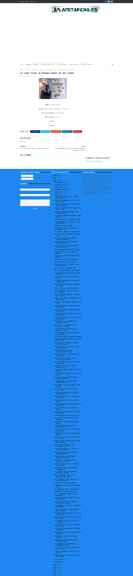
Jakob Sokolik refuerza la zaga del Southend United (66, 387)
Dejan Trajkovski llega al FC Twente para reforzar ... (67, 289)
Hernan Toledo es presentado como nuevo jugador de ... (68, 527)
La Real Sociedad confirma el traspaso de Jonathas (67, 406)
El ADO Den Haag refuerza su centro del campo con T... (68, 507)
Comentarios (26, 173)
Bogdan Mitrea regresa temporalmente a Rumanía (67, 416)
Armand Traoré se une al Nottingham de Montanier (68, 428)
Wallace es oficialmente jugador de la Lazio (67, 296)
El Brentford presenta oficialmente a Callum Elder (67, 304)
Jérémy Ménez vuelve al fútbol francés (67, 226)
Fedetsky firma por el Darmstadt (65, 485)
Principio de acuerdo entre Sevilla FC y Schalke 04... (67, 275)
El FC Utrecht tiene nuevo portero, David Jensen (66, 383)
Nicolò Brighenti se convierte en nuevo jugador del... (68, 356)
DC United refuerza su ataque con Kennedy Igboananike (66, 232)
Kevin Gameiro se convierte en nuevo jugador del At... (67, 341)
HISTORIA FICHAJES (87, 64)
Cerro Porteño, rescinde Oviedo (65, 262)
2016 (55, 174)
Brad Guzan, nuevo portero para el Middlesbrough (66, 462)
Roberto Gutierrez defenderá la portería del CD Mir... (65, 450)
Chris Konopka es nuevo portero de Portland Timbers (66, 473)
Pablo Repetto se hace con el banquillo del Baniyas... (68, 500)
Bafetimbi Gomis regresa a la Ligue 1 (67, 409)
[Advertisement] (32, 33)
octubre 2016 (59, 181)
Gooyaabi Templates (50, 573)
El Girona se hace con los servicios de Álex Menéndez (68, 312)
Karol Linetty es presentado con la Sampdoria (66, 412)
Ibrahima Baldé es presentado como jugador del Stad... (66, 206)
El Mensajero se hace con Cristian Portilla (66, 530)
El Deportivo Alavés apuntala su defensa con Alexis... (65, 454)
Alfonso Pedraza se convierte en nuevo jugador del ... (67, 492)
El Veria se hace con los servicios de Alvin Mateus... (67, 424)
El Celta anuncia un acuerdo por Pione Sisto (67, 228)
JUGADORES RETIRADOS (32, 64)
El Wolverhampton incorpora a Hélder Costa (67, 394)
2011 (55, 568)
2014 (55, 561)
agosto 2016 (59, 186)
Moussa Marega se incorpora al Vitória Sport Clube (67, 550)
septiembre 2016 (60, 183)
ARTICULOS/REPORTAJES (48, 64)
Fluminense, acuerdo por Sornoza (65, 477)
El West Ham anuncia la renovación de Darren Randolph (67, 198)
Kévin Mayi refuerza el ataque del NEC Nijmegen (67, 379)
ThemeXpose (30, 573)
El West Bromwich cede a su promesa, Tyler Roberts (67, 458)
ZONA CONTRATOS (62, 64)
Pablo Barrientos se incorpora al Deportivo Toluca (66, 323)
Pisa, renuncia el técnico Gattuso (66, 253)
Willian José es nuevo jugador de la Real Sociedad (67, 259)
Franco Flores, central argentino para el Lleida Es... (67, 542)
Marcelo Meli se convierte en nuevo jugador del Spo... (66, 240)
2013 (55, 564)
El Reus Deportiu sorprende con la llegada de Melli (66, 534)
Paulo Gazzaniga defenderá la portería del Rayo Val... (67, 333)
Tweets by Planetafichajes (94, 73)
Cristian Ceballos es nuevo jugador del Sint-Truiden (68, 202)
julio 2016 (59, 188)
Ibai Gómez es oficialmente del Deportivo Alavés (65, 315)
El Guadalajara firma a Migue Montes (67, 483)
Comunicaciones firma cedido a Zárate (67, 243)
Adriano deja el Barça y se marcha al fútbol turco (67, 431)
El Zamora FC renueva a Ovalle (65, 256)
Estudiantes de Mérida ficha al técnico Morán (68, 480)
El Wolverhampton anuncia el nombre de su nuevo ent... (67, 327)
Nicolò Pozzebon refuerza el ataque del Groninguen (68, 511)
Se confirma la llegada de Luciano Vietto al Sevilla (66, 337)
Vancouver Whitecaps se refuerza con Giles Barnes (67, 195)
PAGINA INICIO (24, 1)
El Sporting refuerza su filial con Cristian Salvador (66, 443)
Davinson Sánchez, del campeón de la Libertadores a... (67, 216)
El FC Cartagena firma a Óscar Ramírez (68, 264)
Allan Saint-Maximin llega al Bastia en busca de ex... (68, 398)
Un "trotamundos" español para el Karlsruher (66, 488)
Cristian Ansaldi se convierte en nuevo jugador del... (68, 308)
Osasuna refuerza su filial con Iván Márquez (67, 546)
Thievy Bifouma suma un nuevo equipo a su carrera (68, 391)
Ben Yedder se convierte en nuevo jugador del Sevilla (66, 319)
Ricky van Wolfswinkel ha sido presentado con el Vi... (65, 439)
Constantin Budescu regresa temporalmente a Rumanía (64, 345)
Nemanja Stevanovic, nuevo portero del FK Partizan (67, 300)
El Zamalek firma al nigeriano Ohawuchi (68, 330)
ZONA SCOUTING (73, 64)
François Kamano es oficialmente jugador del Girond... (65, 375)
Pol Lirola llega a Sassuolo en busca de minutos (67, 523)
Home (21, 64)
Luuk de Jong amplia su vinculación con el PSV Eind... (68, 292)
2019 (55, 169)
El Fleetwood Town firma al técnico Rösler (67, 271)
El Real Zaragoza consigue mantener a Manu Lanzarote (67, 504)
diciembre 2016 (60, 176)
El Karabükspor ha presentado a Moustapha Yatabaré (65, 538)
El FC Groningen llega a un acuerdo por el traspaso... (68, 285)
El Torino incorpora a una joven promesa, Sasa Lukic (65, 371)
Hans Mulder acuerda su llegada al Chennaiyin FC (66, 222)
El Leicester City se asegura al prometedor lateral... (65, 466)
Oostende (34, 69)
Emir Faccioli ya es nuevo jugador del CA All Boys (68, 519)
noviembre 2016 (60, 179)
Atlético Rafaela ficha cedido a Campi (67, 213)
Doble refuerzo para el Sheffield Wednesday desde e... (66, 447)
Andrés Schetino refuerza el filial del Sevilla (68, 368)
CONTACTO (32, 1)
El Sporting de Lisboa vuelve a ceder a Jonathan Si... (68, 267)
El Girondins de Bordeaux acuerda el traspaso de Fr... (67, 515)
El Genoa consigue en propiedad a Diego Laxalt (68, 210)
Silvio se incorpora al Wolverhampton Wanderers (67, 250)
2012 (55, 566)
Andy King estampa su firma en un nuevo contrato (68, 364)
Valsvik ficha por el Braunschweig (66, 282)
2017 (55, 172)
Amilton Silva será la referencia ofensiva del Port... (66, 236)
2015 (55, 559)
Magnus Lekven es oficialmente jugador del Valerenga (68, 435)
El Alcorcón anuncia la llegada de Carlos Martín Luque (66, 496)
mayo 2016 (58, 556)
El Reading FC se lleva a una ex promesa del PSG (65, 360)
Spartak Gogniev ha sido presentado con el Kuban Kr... (68, 349)
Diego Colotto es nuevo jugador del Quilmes (66, 246)
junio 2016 (59, 554)
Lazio (27, 69)
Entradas (25, 170)
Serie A (42, 69)
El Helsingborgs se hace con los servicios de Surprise (65, 352)
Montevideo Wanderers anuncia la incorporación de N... (65, 420)
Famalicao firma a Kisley (63, 219)
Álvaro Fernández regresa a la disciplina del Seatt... (65, 470)
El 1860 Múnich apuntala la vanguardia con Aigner (67, 279)
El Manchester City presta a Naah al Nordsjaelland (67, 191)
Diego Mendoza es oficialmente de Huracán (66, 402)
